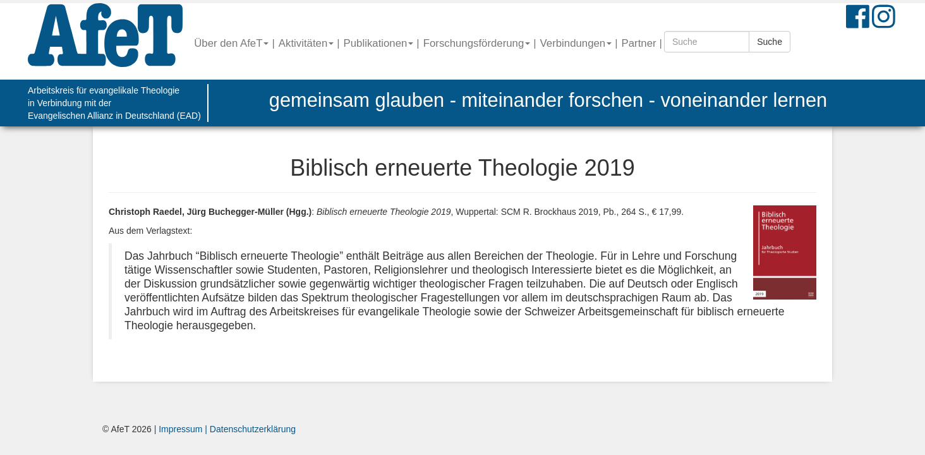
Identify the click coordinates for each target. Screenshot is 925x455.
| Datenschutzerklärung (249, 429)
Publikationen (379, 43)
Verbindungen (576, 43)
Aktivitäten (306, 43)
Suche (769, 42)
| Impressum (178, 429)
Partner (639, 43)
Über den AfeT (231, 43)
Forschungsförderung (477, 43)
